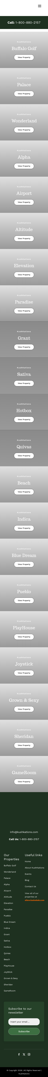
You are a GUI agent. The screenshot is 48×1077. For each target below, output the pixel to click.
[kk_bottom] (24, 804)
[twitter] (24, 1054)
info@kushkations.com (24, 832)
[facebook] (19, 1054)
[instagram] (29, 1054)
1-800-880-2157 (24, 22)
